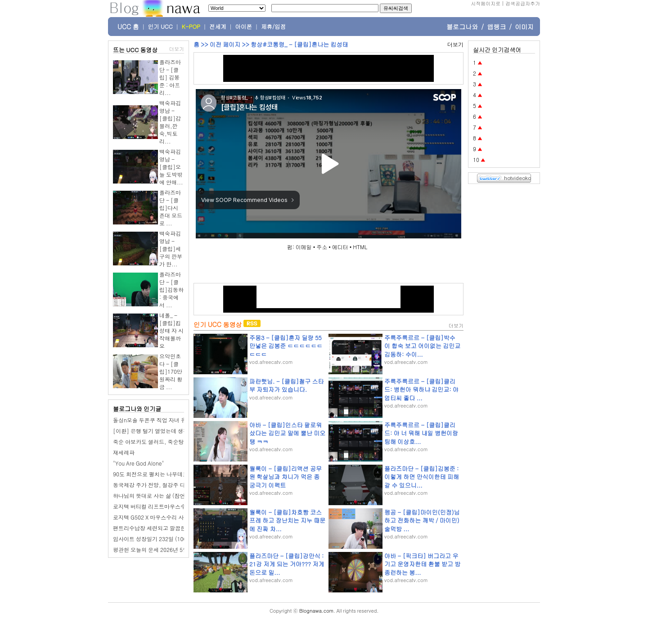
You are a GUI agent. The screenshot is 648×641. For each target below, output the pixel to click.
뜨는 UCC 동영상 (135, 49)
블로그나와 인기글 (137, 408)
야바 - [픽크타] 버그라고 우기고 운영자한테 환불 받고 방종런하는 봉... (422, 563)
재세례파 (124, 452)
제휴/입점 (273, 26)
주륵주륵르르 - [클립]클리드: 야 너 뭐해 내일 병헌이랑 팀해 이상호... (421, 433)
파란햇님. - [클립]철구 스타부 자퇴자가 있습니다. (286, 385)
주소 (321, 247)
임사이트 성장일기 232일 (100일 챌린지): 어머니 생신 (178, 538)
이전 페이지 (225, 44)
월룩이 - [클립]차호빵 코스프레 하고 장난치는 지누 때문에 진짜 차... (287, 520)
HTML (360, 247)
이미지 (524, 26)
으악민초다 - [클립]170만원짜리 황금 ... (170, 371)
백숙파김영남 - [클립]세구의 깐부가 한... (170, 248)
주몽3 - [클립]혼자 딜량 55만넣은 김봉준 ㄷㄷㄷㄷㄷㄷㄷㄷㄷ (286, 345)
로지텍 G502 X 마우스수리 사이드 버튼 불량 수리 (172, 517)
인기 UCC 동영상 (218, 324)
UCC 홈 (128, 26)
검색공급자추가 (522, 3)
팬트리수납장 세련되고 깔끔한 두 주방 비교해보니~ (175, 528)
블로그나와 (462, 26)
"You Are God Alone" (138, 463)
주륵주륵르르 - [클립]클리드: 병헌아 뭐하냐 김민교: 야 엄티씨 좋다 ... (421, 389)
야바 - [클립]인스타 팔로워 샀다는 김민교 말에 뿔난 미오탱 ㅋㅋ (287, 433)
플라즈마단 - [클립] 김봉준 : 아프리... (170, 77)
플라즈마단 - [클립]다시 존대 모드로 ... (170, 207)
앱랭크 (496, 26)
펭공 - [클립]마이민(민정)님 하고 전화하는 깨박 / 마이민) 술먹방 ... (422, 520)
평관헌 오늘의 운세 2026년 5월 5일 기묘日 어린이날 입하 (182, 549)
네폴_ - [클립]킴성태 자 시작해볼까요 (171, 330)
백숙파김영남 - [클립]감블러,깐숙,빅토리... (170, 122)
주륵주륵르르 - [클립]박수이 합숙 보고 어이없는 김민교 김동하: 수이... (422, 345)
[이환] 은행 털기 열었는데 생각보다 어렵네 (165, 431)
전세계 (217, 26)
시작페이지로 (485, 3)
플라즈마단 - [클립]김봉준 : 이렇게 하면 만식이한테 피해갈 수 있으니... (421, 476)
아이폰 (243, 26)
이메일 (304, 247)
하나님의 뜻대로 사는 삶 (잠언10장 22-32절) (167, 495)
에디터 (340, 247)
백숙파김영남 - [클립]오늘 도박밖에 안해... (171, 167)
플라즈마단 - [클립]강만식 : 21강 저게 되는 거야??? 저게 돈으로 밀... (286, 563)
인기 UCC (160, 26)
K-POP (191, 26)
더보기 (176, 48)
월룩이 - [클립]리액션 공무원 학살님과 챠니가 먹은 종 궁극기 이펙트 (285, 476)
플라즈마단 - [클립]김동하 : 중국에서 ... (171, 289)
